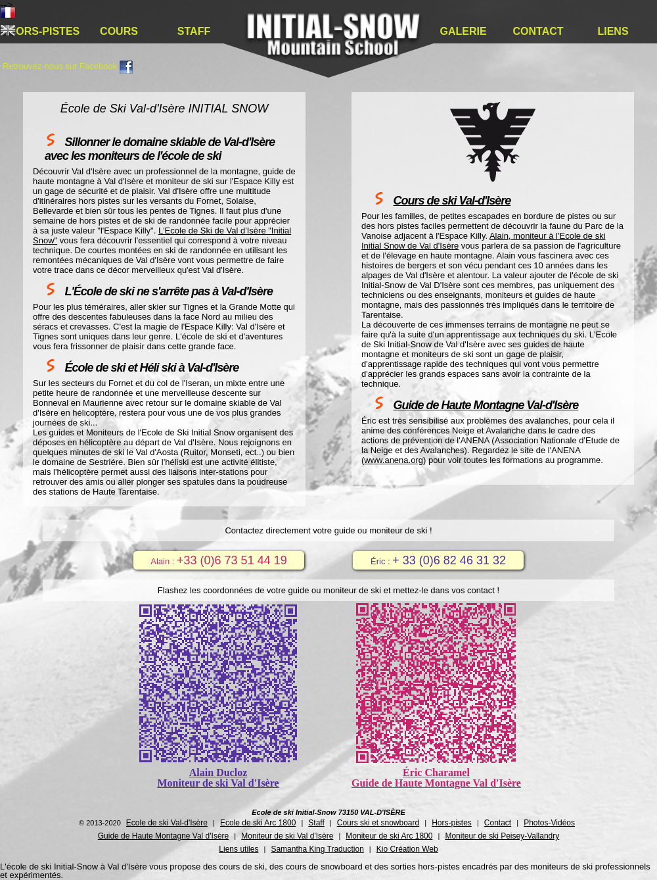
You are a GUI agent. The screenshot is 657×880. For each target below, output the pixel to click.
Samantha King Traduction (317, 849)
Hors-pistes (44, 31)
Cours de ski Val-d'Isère (452, 200)
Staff (193, 31)
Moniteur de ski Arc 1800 (389, 836)
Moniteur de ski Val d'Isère (287, 836)
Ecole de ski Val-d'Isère (167, 822)
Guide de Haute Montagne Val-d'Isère (486, 405)
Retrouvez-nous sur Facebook (68, 66)
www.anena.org (393, 460)
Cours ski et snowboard (378, 822)
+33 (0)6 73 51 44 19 (232, 560)
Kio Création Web (407, 849)
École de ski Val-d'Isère (333, 43)
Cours (119, 31)
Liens (612, 31)
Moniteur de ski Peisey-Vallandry (502, 836)
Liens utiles (238, 849)
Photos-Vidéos (549, 822)
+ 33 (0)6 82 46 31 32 (449, 560)
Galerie (463, 31)
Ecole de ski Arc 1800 (258, 822)
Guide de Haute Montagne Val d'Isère (163, 836)
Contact (537, 31)
